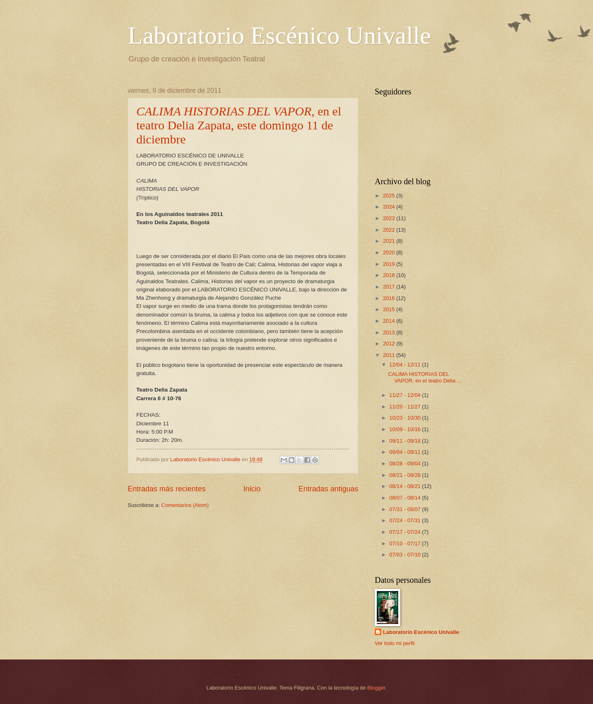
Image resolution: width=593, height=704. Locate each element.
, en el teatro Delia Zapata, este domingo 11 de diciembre (238, 125)
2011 (389, 355)
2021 (389, 241)
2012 (389, 343)
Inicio (252, 489)
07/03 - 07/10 (405, 554)
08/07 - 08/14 (405, 498)
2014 (389, 321)
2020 (389, 252)
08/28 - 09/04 (405, 463)
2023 (389, 218)
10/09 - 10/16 (405, 429)
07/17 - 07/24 (405, 532)
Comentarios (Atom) (185, 505)
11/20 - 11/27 (405, 407)
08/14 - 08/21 (405, 486)
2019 (389, 264)
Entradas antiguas (328, 489)
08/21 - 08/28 (405, 475)
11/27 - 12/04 (405, 395)
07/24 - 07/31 (405, 520)
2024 (389, 207)
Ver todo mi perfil (395, 643)
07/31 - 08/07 (405, 509)
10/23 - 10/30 (405, 418)
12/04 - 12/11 (405, 364)
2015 (389, 309)
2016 (389, 298)
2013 (389, 332)
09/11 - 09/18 (405, 441)
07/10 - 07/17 (405, 543)
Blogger (376, 688)
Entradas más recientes (166, 489)
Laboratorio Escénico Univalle (279, 35)
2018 (389, 275)
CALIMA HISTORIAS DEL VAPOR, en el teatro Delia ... (424, 377)
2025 (389, 195)
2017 (389, 287)
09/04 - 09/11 (405, 452)
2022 (389, 230)
